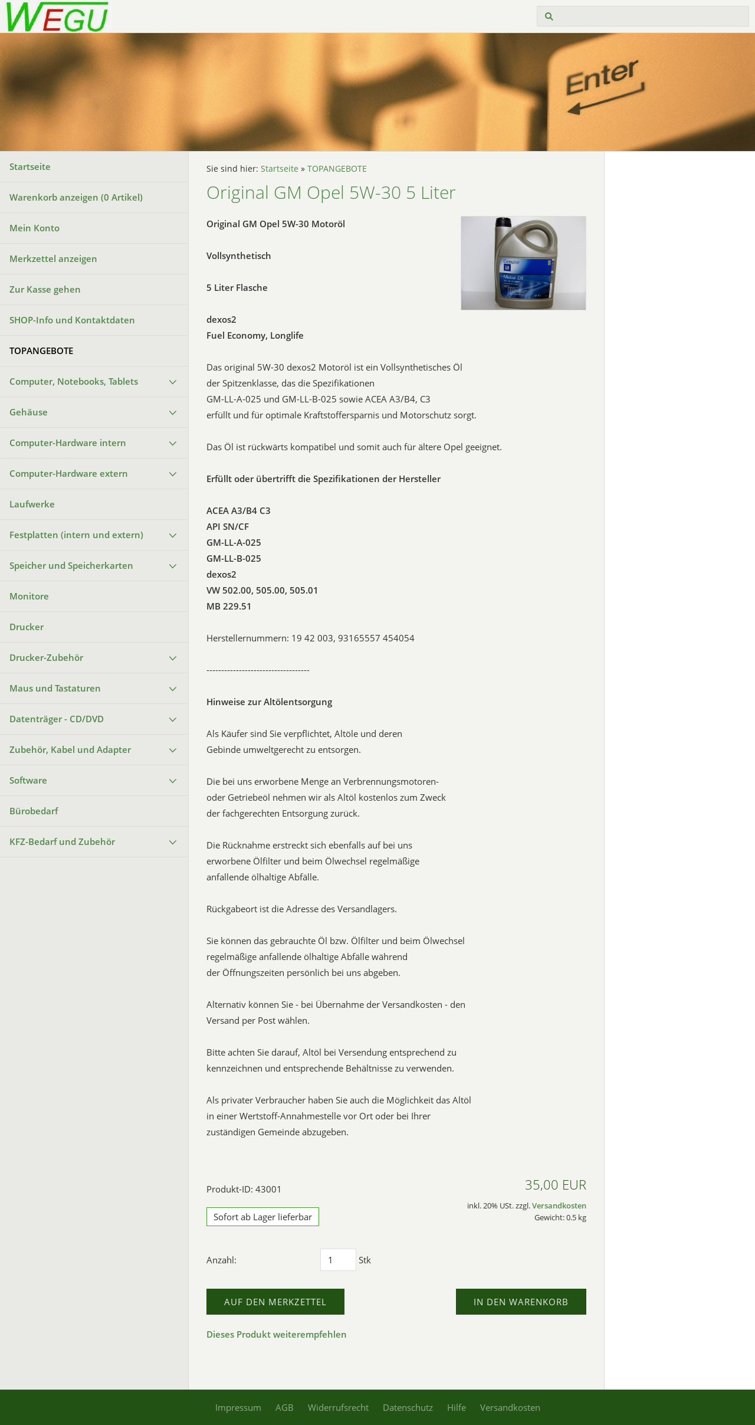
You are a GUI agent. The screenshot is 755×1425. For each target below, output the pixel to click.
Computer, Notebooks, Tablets (73, 381)
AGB (284, 1407)
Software (28, 780)
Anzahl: (221, 1260)
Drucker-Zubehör (46, 657)
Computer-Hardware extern (68, 473)
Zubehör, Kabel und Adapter (70, 749)
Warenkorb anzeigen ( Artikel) (76, 197)
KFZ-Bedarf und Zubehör (62, 841)
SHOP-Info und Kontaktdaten (72, 320)
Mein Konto (34, 228)
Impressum (238, 1407)
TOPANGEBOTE (41, 350)
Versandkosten (559, 1206)
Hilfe (456, 1407)
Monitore (29, 596)
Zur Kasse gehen (45, 289)
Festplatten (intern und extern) (76, 534)
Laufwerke (32, 504)
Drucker (26, 627)
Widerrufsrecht (338, 1407)
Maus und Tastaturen (55, 688)
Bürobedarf (33, 811)
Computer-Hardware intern (67, 442)
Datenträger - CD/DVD (56, 719)
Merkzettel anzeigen (53, 258)
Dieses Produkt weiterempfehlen (276, 1334)
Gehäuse (28, 412)
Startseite (30, 166)
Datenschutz (408, 1407)
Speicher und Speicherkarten (71, 565)
